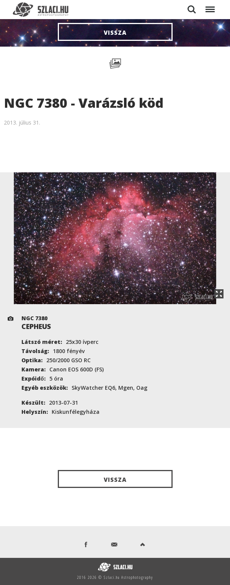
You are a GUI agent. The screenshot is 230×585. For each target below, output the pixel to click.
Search (191, 9)
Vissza (115, 32)
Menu (209, 5)
